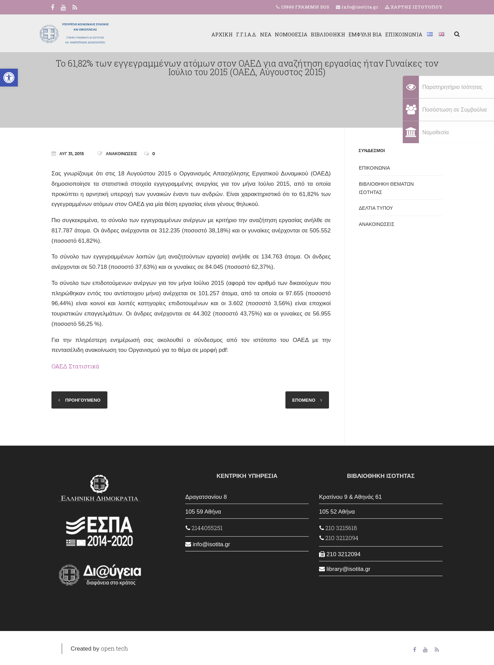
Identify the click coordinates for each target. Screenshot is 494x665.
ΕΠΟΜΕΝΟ (303, 400)
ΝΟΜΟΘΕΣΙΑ (274, 34)
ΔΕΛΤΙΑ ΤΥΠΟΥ (376, 208)
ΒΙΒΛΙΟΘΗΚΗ (311, 34)
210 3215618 (338, 528)
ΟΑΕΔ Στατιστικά (75, 366)
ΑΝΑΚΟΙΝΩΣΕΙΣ (121, 153)
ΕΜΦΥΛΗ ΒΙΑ (348, 34)
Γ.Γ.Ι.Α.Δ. (229, 34)
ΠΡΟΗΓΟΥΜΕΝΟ (83, 400)
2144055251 (204, 528)
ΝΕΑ (248, 34)
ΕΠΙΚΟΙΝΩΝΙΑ (386, 34)
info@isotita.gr (359, 7)
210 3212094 (338, 538)
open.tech (114, 648)
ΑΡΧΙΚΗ (204, 34)
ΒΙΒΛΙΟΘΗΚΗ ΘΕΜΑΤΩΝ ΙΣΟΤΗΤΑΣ (386, 188)
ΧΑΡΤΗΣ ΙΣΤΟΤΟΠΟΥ (414, 7)
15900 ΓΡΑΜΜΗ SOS (305, 7)
